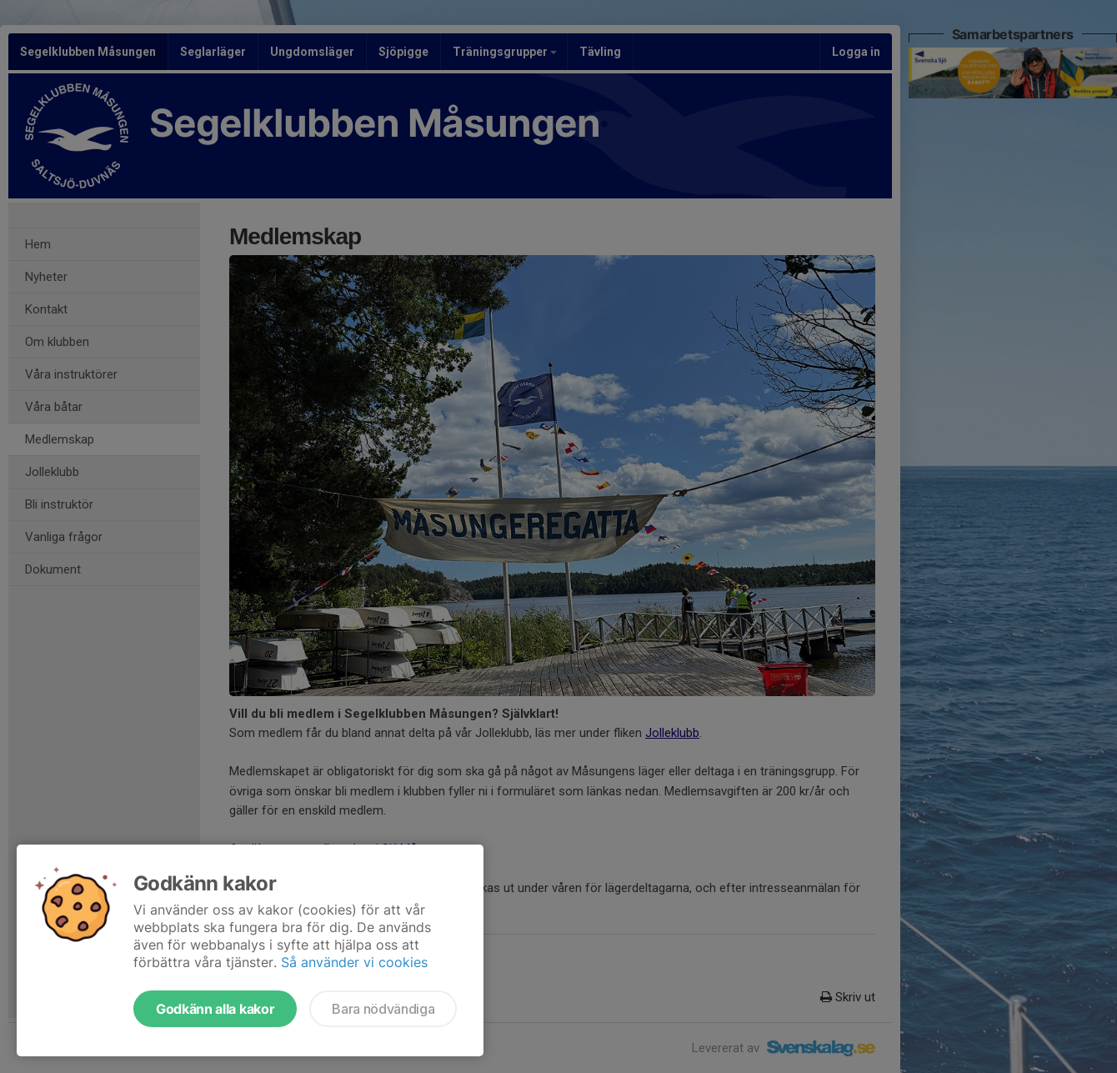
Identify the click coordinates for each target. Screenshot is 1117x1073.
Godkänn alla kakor (215, 1008)
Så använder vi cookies (354, 962)
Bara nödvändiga (383, 1008)
